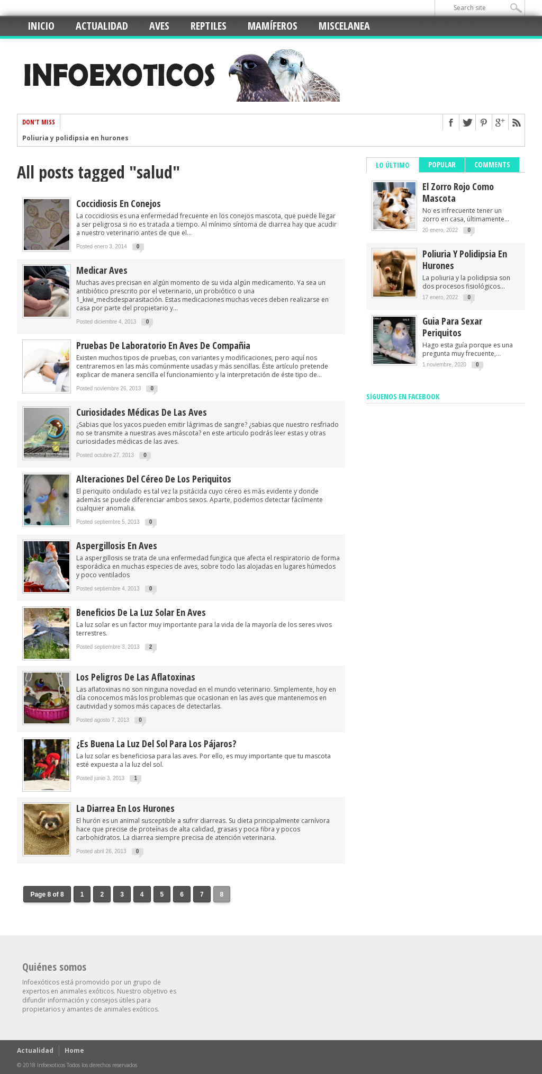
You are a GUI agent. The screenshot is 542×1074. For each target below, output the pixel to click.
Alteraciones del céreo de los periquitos (153, 479)
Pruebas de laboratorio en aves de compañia (163, 345)
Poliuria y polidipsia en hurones (75, 138)
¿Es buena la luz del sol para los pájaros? (156, 743)
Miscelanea (344, 26)
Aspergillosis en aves (116, 545)
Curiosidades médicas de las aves (141, 412)
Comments (492, 164)
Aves (159, 26)
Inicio (41, 26)
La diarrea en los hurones (125, 808)
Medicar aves (102, 270)
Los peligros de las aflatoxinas (135, 677)
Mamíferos (272, 26)
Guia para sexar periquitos (452, 326)
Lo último (393, 165)
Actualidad (102, 26)
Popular (442, 164)
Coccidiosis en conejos (118, 203)
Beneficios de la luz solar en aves (141, 612)
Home (74, 1050)
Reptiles (209, 26)
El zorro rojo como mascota (458, 192)
